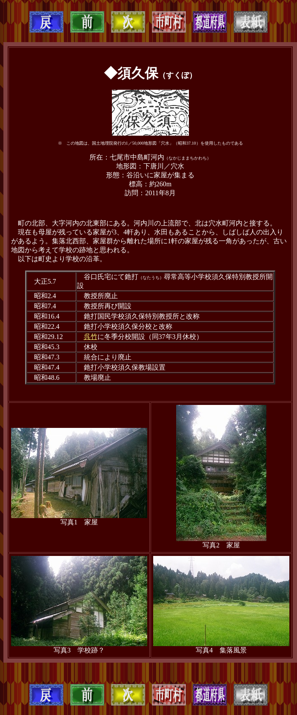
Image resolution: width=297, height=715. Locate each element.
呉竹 (90, 336)
